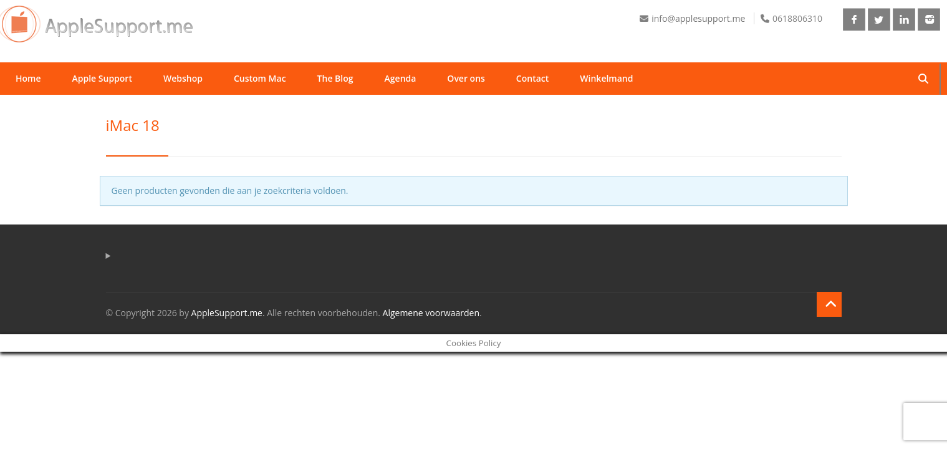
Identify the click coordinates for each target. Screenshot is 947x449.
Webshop (183, 78)
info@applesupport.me (698, 18)
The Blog (335, 78)
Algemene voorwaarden (431, 313)
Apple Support (102, 78)
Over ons (466, 78)
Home (28, 78)
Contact (532, 78)
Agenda (400, 78)
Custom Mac (260, 78)
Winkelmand (606, 78)
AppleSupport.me (226, 313)
